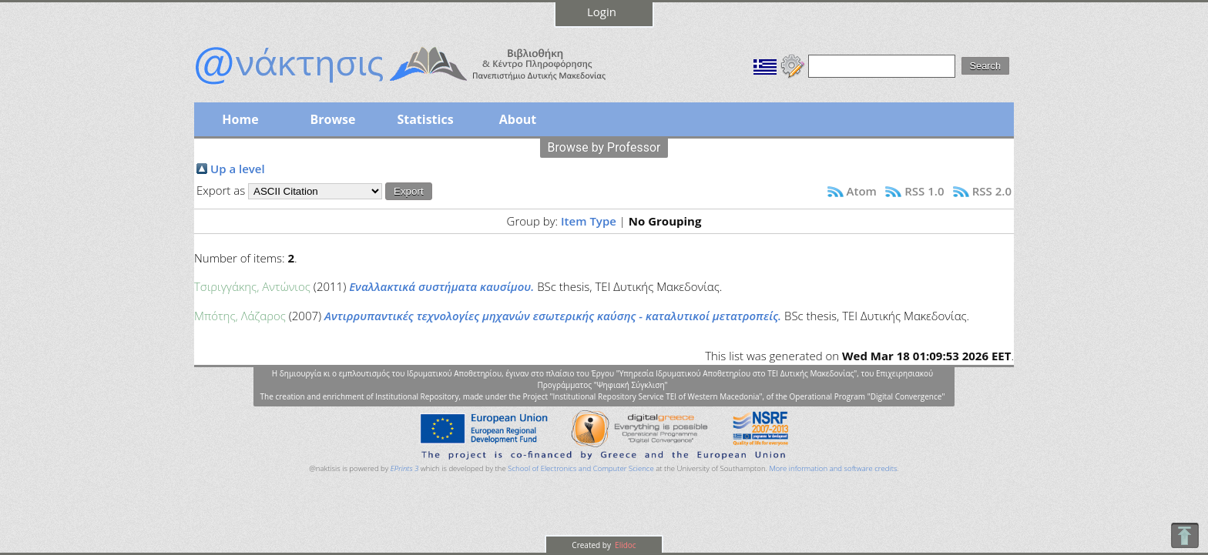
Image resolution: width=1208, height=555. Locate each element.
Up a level (237, 168)
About (518, 119)
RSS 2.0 (992, 191)
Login (601, 11)
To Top (1184, 535)
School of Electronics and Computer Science (580, 468)
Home (240, 119)
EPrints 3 (405, 468)
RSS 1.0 (924, 191)
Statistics (425, 119)
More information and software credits (833, 468)
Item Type (588, 221)
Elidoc (624, 545)
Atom (862, 191)
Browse (332, 119)
